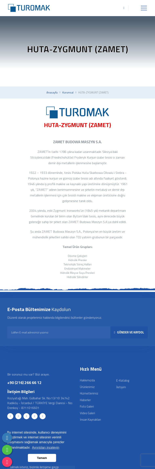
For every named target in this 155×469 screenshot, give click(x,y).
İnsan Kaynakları (90, 419)
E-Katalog (122, 380)
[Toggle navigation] (144, 8)
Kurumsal (67, 92)
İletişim (121, 387)
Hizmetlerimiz (89, 393)
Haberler (85, 400)
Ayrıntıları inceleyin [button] (45, 447)
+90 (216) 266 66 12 (24, 382)
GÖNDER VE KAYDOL (129, 332)
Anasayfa (52, 92)
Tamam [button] (42, 458)
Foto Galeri (87, 406)
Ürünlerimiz (87, 387)
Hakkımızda (87, 380)
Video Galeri (87, 413)
